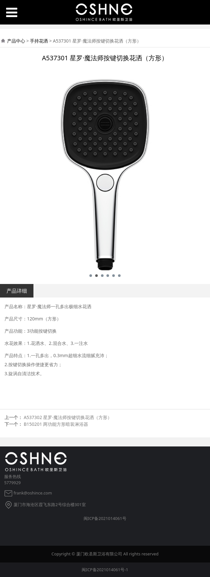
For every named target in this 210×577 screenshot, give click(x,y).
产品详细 (16, 290)
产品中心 (16, 41)
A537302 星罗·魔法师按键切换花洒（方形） (68, 417)
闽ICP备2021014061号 (105, 518)
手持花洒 (39, 41)
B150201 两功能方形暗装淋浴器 (56, 424)
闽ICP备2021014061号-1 (105, 569)
